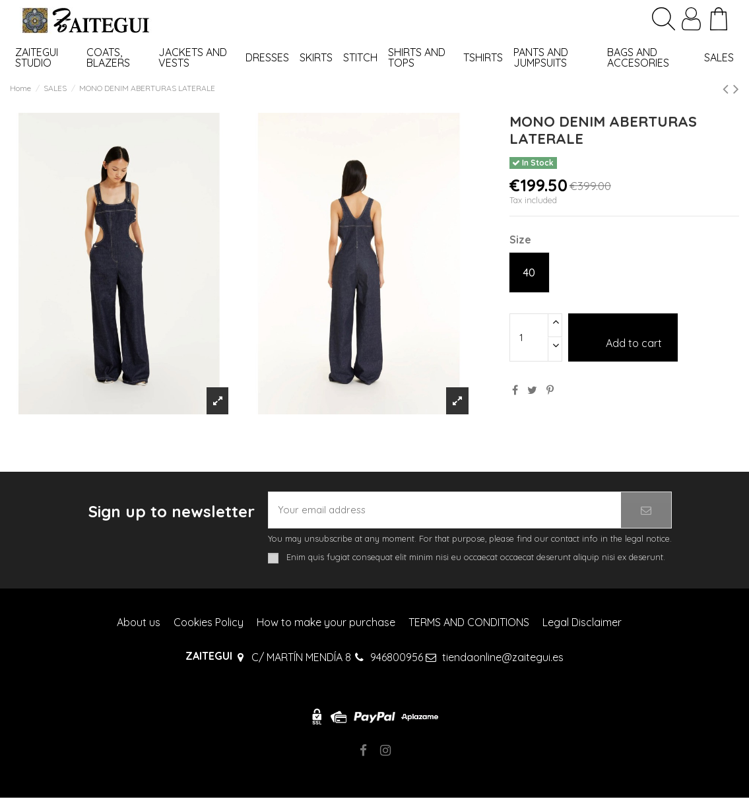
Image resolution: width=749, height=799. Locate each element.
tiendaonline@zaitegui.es (503, 658)
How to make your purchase (326, 623)
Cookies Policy (209, 623)
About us (138, 623)
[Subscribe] (646, 510)
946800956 (396, 658)
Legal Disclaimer (582, 623)
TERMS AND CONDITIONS (468, 623)
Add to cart (623, 337)
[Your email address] (445, 510)
